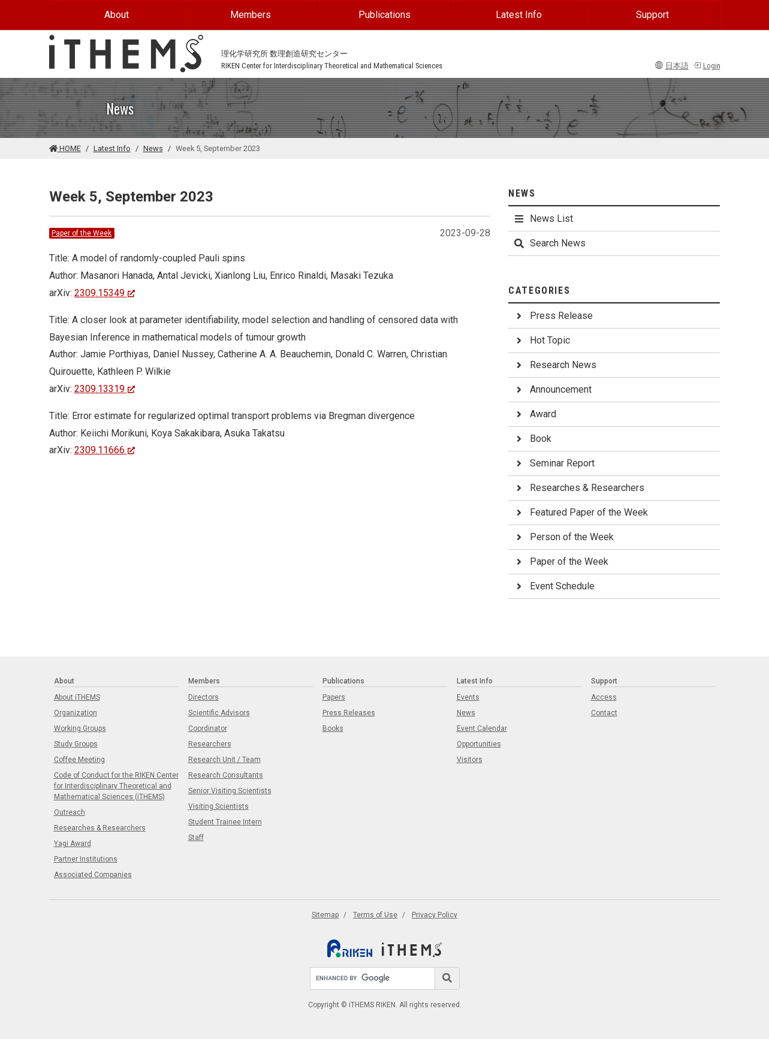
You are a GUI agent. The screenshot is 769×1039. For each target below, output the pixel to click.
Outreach (69, 812)
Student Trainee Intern (225, 822)
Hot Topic (541, 340)
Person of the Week (563, 537)
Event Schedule (554, 586)
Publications (384, 14)
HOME (65, 148)
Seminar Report (554, 463)
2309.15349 (105, 293)
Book (532, 438)
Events (468, 697)
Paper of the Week (81, 233)
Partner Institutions (85, 859)
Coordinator (207, 728)
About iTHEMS (77, 697)
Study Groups (76, 744)
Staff (196, 837)
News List (543, 218)
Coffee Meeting (79, 759)
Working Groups (80, 728)
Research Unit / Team (224, 759)
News (153, 148)
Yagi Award (72, 843)
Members (250, 14)
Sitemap (325, 915)
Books (332, 728)
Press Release (553, 315)
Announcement (552, 389)
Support (652, 14)
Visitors (469, 759)
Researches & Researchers (578, 487)
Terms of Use (375, 915)
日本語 (672, 65)
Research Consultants (225, 775)
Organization (75, 713)
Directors (203, 697)
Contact (604, 713)
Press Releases (348, 713)
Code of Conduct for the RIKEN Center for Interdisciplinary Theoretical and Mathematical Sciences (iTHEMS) (116, 786)
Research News (554, 365)
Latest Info (519, 14)
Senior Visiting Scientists (230, 791)
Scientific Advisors (219, 713)
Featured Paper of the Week (580, 512)
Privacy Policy (434, 915)
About (116, 14)
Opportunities (479, 744)
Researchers (209, 744)
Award (534, 414)
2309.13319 (105, 388)
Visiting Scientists (218, 806)
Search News (549, 243)
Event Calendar (482, 728)
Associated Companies (93, 875)
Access (604, 697)
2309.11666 (105, 450)
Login (706, 65)
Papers (333, 697)
